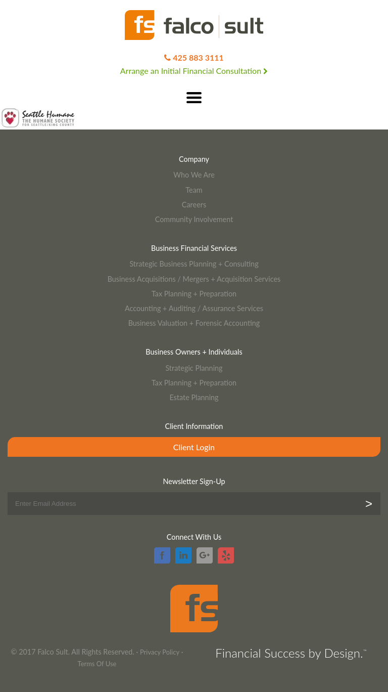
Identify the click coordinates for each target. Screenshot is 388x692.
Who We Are (194, 174)
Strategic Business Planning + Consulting (193, 264)
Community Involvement (194, 219)
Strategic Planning (193, 368)
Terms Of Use (97, 664)
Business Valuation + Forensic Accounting (194, 323)
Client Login (194, 447)
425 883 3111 (198, 57)
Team (193, 190)
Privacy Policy (159, 652)
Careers (194, 204)
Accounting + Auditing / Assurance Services (194, 308)
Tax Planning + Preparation (194, 293)
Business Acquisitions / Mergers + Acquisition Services (194, 279)
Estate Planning (193, 397)
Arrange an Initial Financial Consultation (194, 70)
